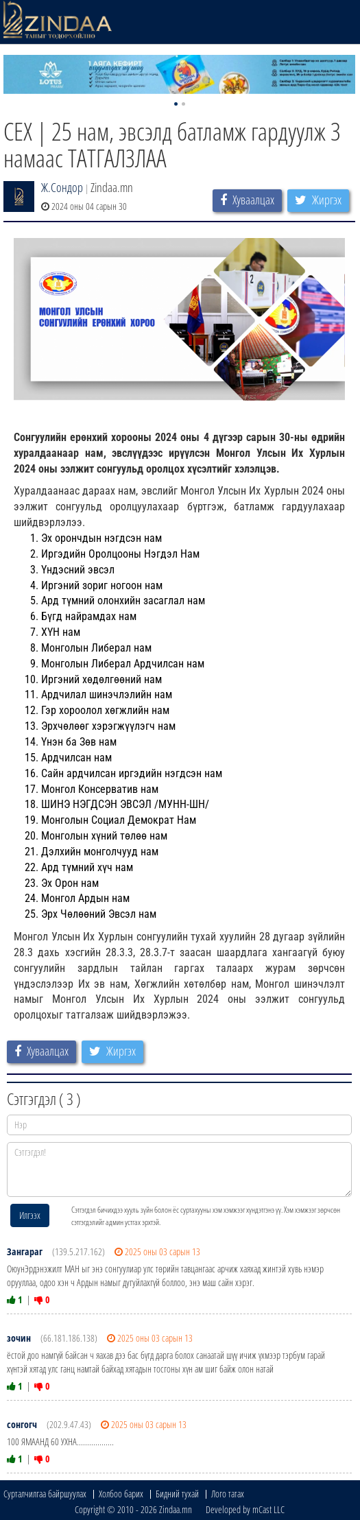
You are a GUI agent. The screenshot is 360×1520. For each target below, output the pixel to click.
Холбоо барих (121, 1493)
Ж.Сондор (62, 187)
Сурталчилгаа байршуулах (44, 1493)
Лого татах (227, 1493)
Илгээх (29, 1215)
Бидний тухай (177, 1493)
